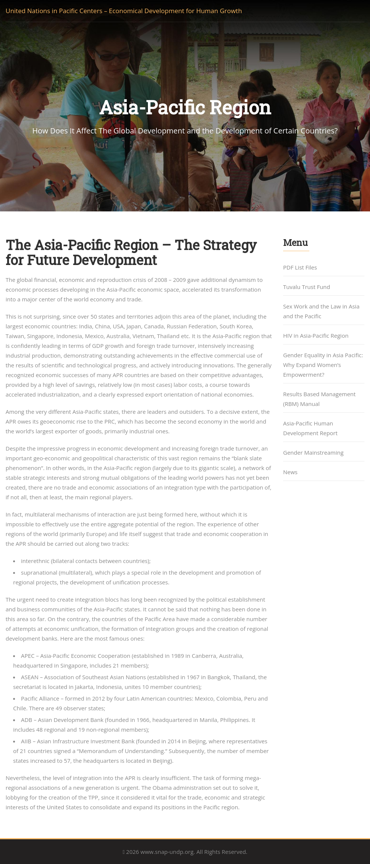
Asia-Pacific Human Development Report (310, 428)
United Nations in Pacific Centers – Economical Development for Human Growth (124, 10)
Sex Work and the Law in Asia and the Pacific (321, 311)
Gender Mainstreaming (313, 452)
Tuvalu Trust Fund (306, 286)
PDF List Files (300, 267)
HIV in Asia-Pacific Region (316, 335)
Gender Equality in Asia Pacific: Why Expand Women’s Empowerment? (323, 364)
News (290, 472)
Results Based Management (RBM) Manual (319, 398)
